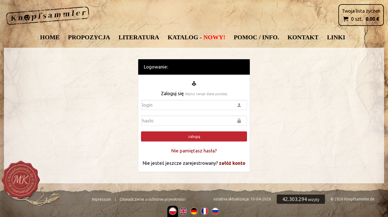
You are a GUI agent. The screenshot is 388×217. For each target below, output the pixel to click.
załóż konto (232, 163)
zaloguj (194, 136)
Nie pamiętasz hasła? (194, 150)
